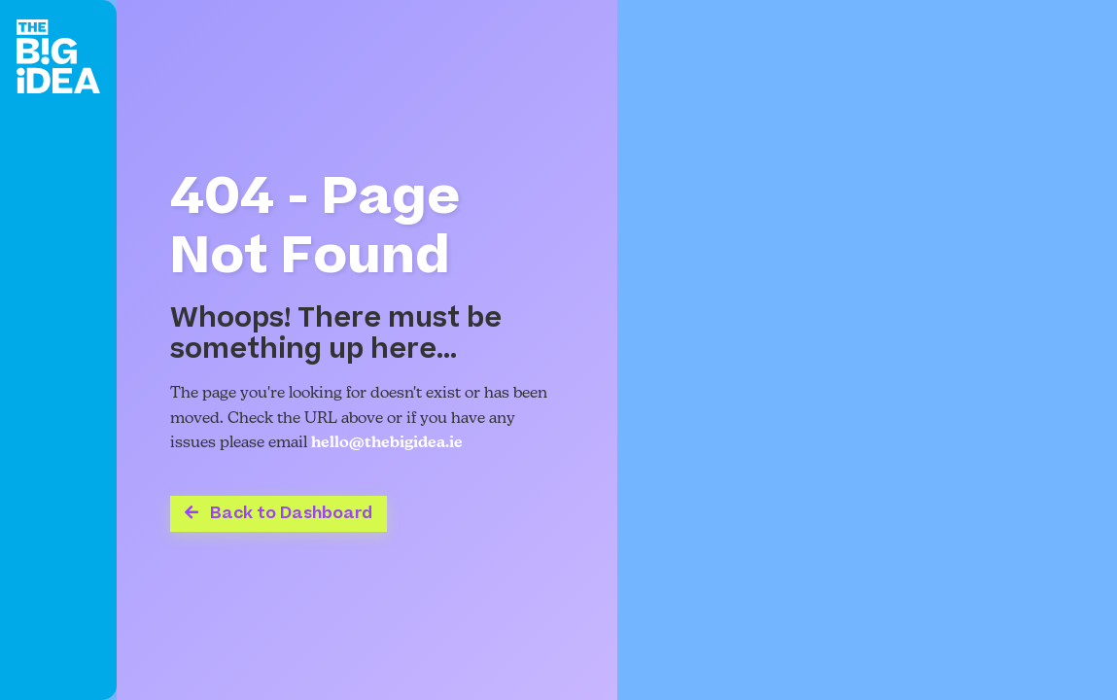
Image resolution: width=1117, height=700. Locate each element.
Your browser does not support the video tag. (867, 350)
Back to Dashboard (278, 513)
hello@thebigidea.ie (387, 443)
